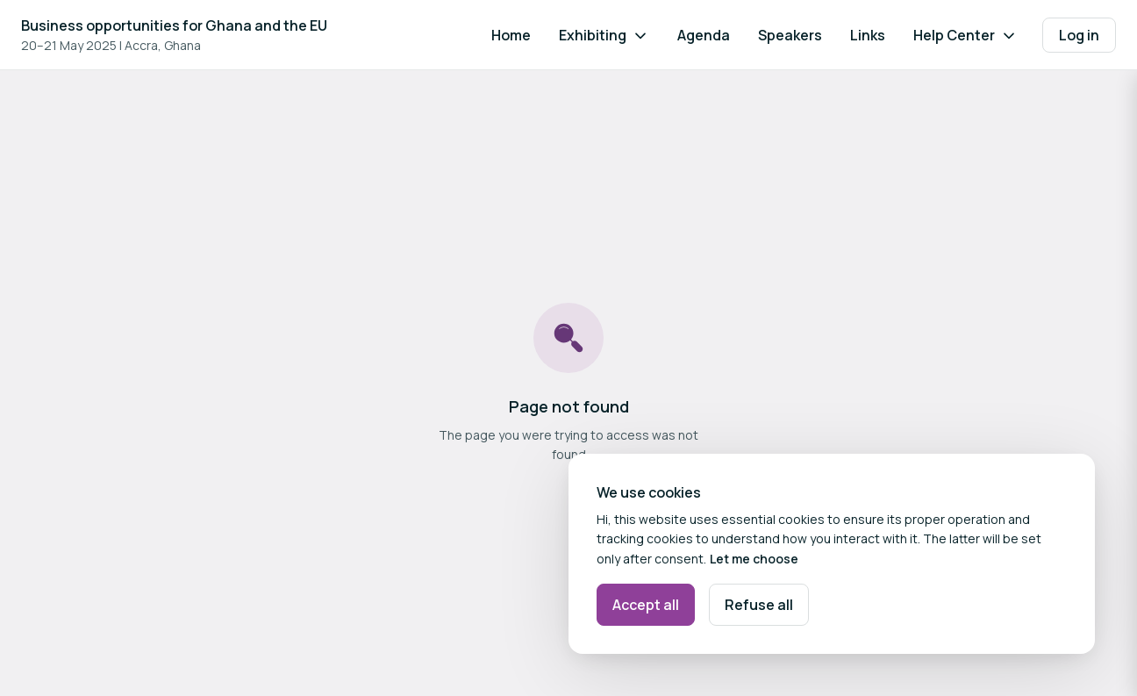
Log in (1079, 35)
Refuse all (759, 604)
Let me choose (754, 558)
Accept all (645, 604)
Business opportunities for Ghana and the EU (174, 25)
